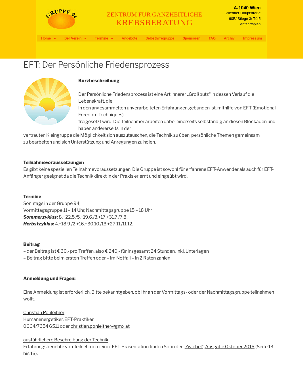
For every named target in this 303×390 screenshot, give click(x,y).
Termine (104, 38)
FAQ (212, 38)
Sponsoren (191, 38)
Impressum (252, 38)
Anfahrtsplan (250, 24)
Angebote (129, 38)
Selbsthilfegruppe (160, 38)
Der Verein (75, 38)
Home (48, 38)
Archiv (229, 38)
